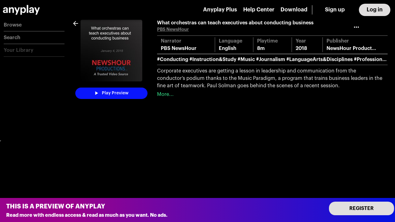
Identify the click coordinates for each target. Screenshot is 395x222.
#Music (246, 59)
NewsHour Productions (354, 48)
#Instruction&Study (212, 59)
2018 (301, 48)
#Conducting (172, 59)
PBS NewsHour (173, 29)
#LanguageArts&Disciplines (319, 59)
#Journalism (270, 59)
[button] (34, 25)
